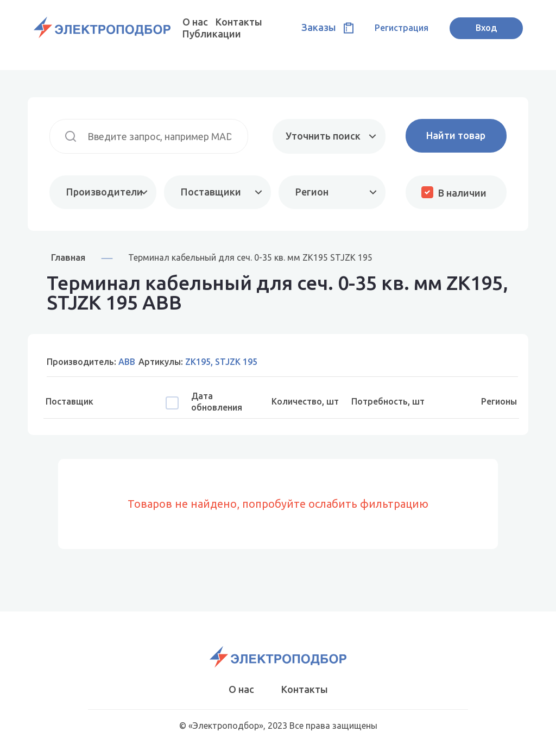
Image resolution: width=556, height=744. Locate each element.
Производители (104, 191)
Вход (486, 28)
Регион (311, 191)
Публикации (211, 33)
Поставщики (211, 191)
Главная (68, 257)
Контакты (239, 21)
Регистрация (401, 28)
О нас (195, 21)
